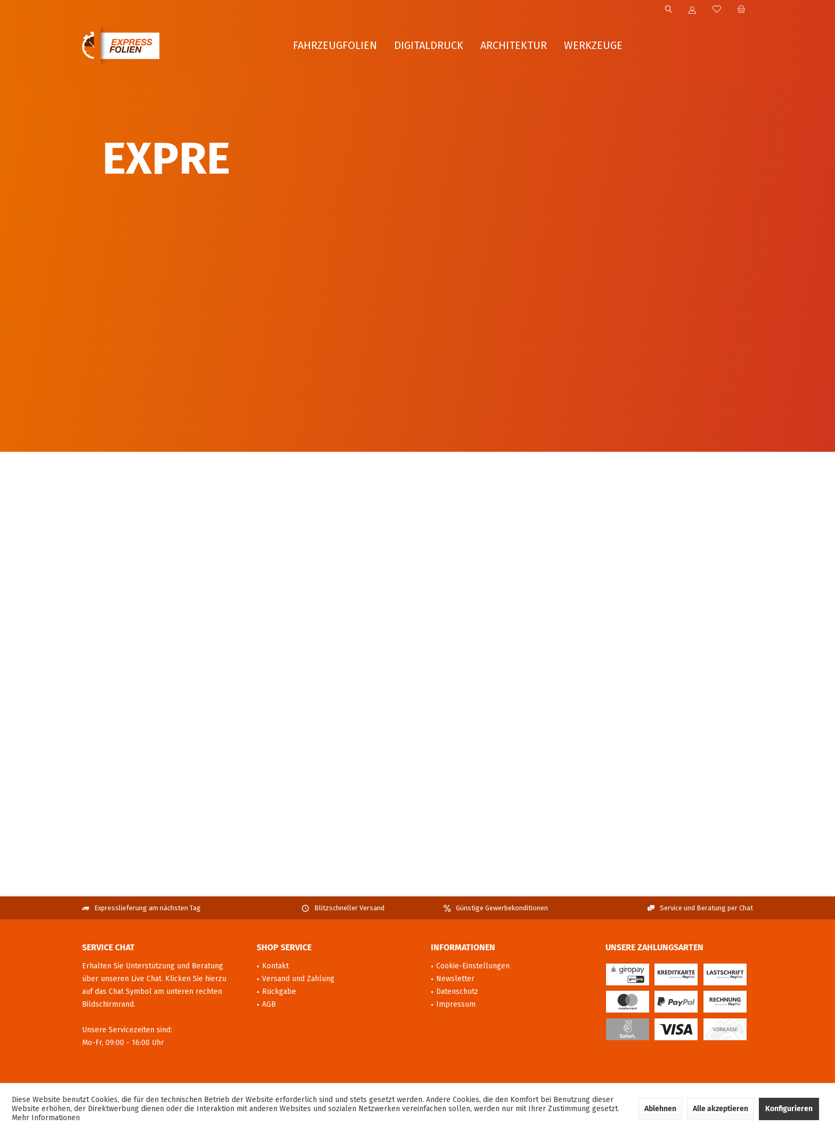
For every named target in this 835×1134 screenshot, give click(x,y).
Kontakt (275, 965)
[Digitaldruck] (429, 45)
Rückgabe (279, 991)
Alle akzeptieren (720, 1108)
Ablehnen (660, 1108)
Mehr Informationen (46, 1117)
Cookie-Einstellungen (473, 965)
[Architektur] (513, 45)
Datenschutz (457, 991)
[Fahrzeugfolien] (334, 45)
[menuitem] (741, 10)
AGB (269, 1004)
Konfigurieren (789, 1108)
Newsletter (455, 978)
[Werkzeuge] (593, 45)
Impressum (456, 1004)
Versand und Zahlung (298, 978)
